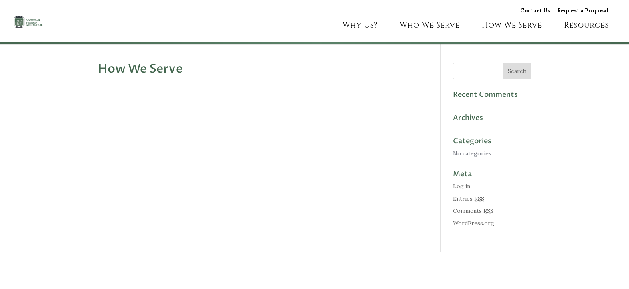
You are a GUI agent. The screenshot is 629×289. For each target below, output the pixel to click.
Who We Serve (430, 26)
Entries (468, 198)
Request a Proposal (583, 11)
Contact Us (535, 11)
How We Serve (512, 26)
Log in (461, 186)
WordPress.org (473, 223)
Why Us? (360, 26)
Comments (473, 210)
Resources (586, 26)
